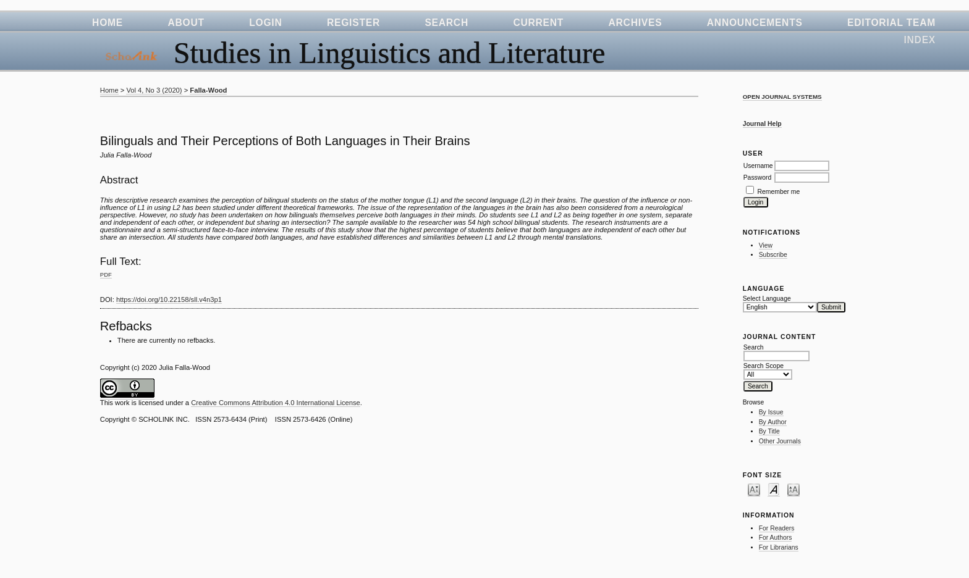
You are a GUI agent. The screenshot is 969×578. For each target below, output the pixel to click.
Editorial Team (891, 22)
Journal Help (762, 123)
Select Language (767, 298)
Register (353, 22)
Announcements (755, 22)
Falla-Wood (208, 90)
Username (758, 165)
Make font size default (774, 489)
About (185, 22)
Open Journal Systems (782, 96)
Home (107, 22)
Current (538, 22)
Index (919, 40)
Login (265, 22)
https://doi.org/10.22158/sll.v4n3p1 (169, 299)
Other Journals (780, 441)
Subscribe (773, 254)
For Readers (777, 528)
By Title (769, 431)
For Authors (775, 537)
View (765, 245)
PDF (106, 274)
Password (757, 177)
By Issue (771, 412)
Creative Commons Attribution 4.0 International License (275, 402)
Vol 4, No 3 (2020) (154, 90)
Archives (635, 22)
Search (446, 22)
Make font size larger (793, 489)
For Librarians (778, 547)
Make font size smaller (754, 489)
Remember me (779, 191)
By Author (773, 422)
